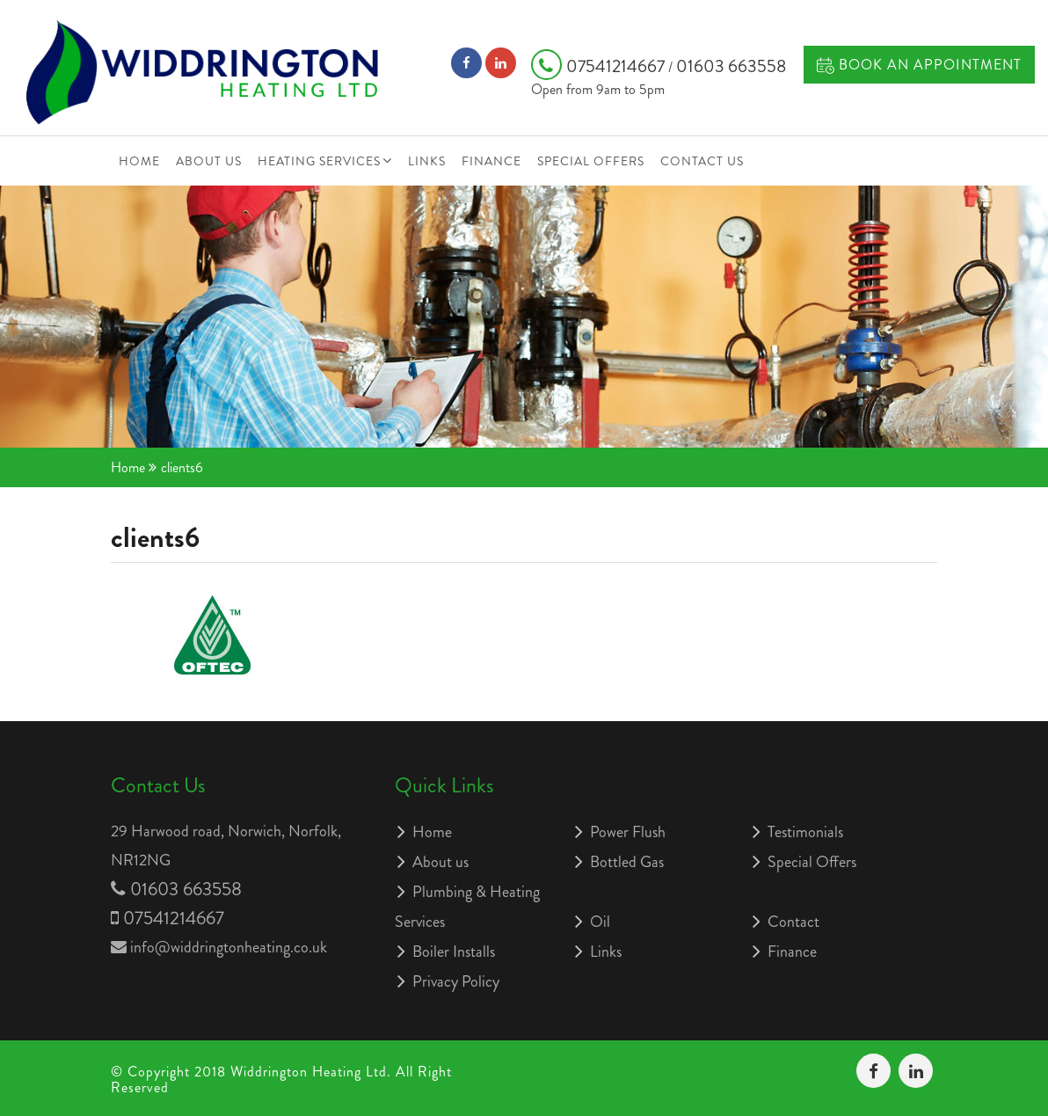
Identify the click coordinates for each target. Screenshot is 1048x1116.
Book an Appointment (919, 65)
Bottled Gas (627, 861)
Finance (491, 161)
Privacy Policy (455, 981)
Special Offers (590, 161)
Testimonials (805, 832)
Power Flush (628, 832)
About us (209, 161)
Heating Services (319, 161)
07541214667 (599, 66)
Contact (793, 921)
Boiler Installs (453, 951)
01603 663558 (731, 66)
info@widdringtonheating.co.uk (228, 947)
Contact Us (702, 161)
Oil (600, 921)
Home (139, 161)
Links (427, 161)
